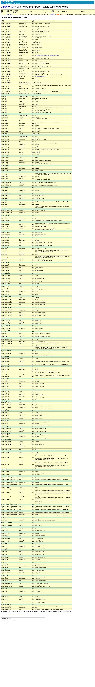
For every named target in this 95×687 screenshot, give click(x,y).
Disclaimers (3, 619)
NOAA (83, 3)
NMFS (86, 3)
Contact (15, 619)
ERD (92, 3)
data (8, 14)
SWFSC (89, 3)
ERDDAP (5, 7)
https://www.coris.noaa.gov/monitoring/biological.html (47, 55)
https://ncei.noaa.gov (40, 76)
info (12, 7)
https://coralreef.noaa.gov (41, 32)
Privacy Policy (9, 619)
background (53, 14)
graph (11, 14)
